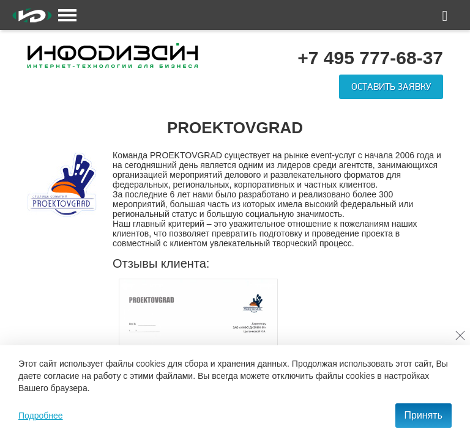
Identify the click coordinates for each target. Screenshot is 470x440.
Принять (424, 415)
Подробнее (40, 415)
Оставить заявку (391, 87)
